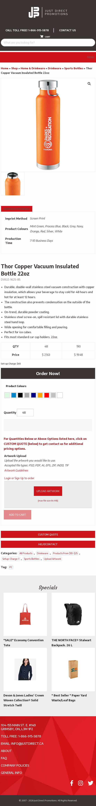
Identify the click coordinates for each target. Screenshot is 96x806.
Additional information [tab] (17, 208)
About (6, 751)
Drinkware (54, 68)
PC (10, 567)
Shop (14, 68)
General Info (11, 773)
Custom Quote (48, 534)
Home (4, 68)
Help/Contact (48, 544)
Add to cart (17, 514)
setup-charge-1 (10, 558)
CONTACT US (67, 30)
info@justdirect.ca (27, 743)
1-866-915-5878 (38, 30)
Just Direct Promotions (45, 800)
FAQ (4, 758)
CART (45, 36)
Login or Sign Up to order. (19, 478)
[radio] (7, 395)
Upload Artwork (48, 491)
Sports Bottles (73, 68)
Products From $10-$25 (65, 553)
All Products (25, 553)
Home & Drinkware (33, 68)
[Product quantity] (25, 412)
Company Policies (15, 765)
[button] (89, 84)
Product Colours (16, 386)
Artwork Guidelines (16, 470)
